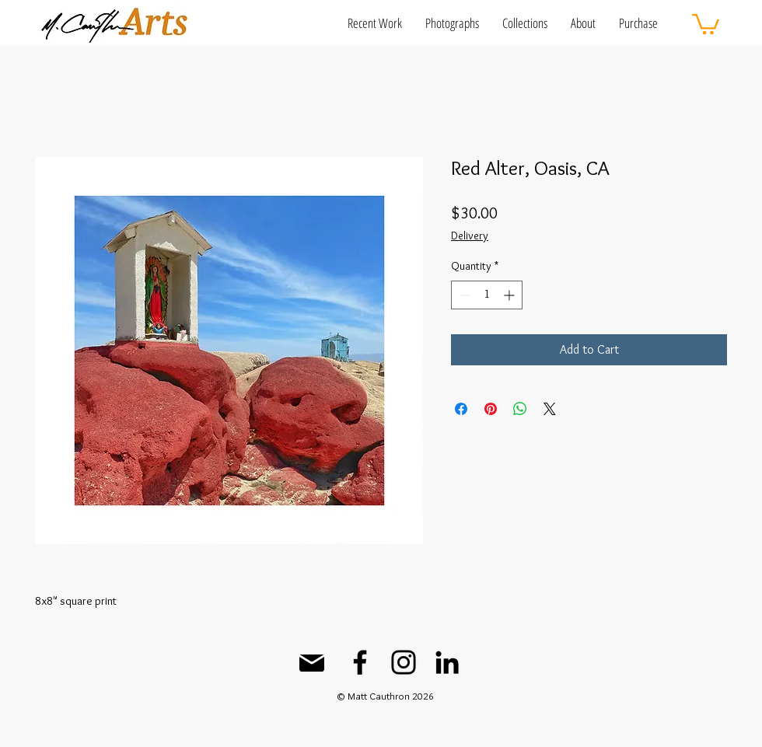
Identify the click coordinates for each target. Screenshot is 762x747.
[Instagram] (403, 662)
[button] (375, 23)
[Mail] (312, 663)
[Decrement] (463, 295)
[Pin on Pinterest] (490, 409)
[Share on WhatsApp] (520, 409)
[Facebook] (360, 662)
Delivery (469, 236)
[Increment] (510, 295)
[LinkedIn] (447, 662)
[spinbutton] (487, 295)
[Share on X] (549, 409)
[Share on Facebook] (461, 409)
